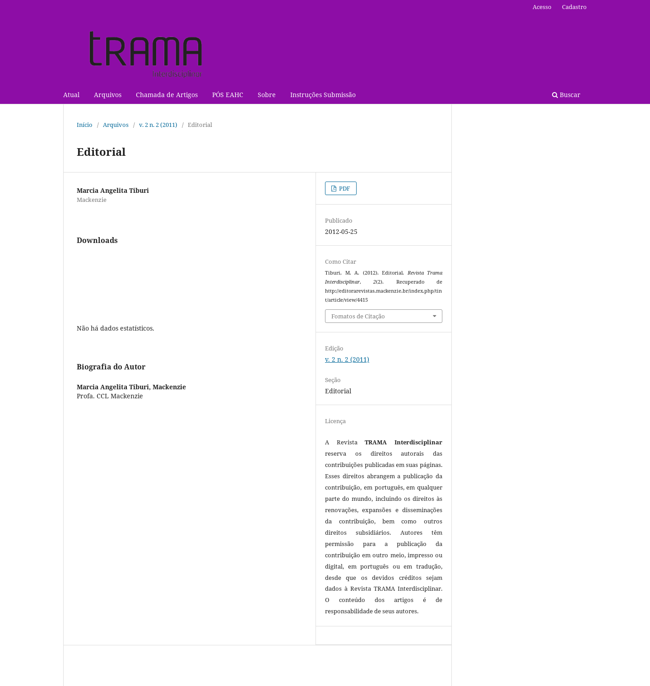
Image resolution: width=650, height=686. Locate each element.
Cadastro (574, 7)
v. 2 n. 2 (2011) (158, 125)
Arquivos (107, 94)
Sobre (267, 94)
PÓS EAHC (227, 94)
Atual (71, 94)
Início (85, 125)
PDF (344, 188)
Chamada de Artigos (167, 94)
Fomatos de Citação (358, 316)
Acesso (542, 7)
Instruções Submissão (323, 94)
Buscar (566, 94)
